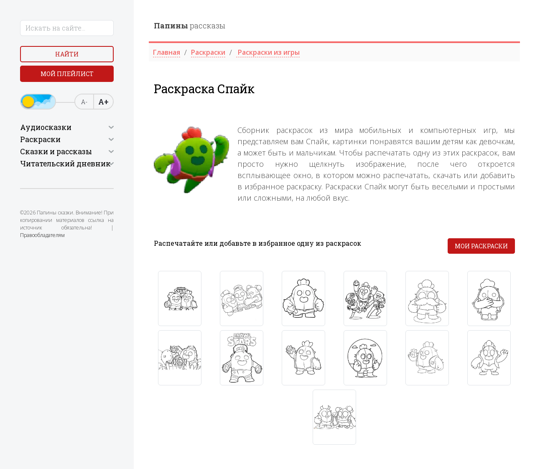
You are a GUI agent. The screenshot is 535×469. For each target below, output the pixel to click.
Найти (67, 54)
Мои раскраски (481, 246)
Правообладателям (42, 235)
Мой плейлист (67, 74)
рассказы (189, 25)
